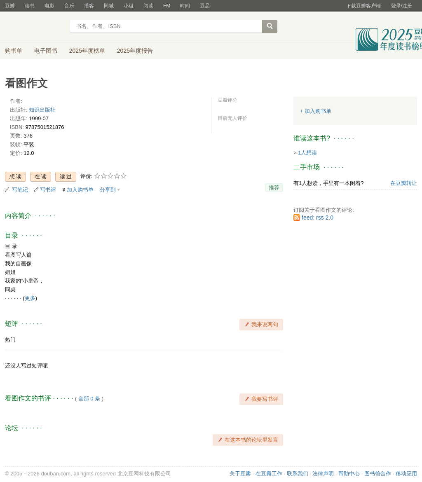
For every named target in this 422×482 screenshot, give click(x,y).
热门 (10, 340)
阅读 (148, 6)
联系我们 (297, 473)
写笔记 (20, 190)
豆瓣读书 (35, 27)
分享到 (108, 190)
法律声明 (323, 473)
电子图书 (45, 50)
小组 (129, 6)
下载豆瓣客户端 (363, 6)
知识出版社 (42, 110)
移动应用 (406, 473)
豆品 (205, 6)
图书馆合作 (377, 473)
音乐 (69, 6)
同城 (109, 6)
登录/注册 (401, 6)
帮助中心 (349, 473)
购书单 (13, 50)
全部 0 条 (89, 398)
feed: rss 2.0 (317, 217)
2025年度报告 (135, 50)
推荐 (274, 188)
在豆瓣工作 (269, 473)
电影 (49, 6)
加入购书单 (80, 190)
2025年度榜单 (87, 50)
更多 (30, 298)
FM (166, 6)
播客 (89, 6)
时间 (185, 6)
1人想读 (307, 153)
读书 (30, 6)
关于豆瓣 (240, 473)
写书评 (48, 190)
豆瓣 (10, 6)
